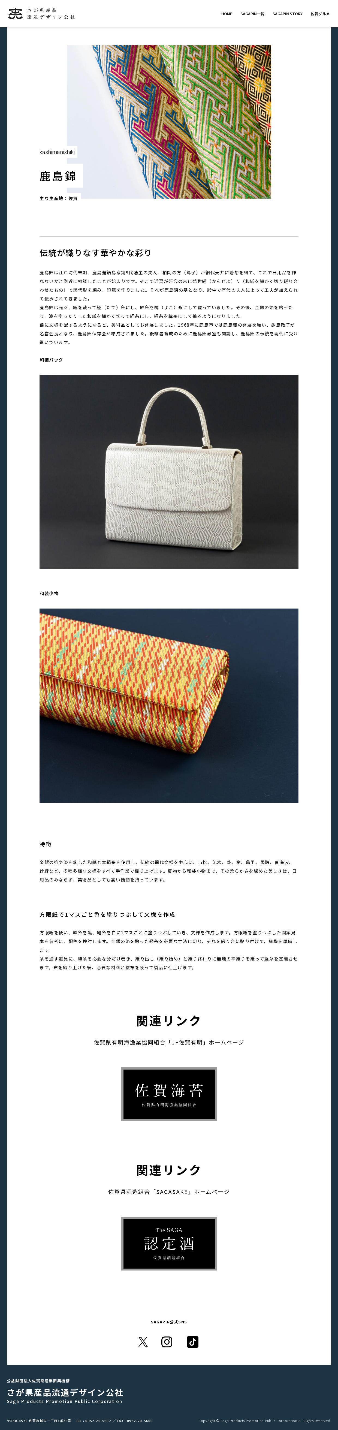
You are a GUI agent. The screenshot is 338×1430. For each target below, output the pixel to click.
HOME (226, 14)
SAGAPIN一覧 (252, 14)
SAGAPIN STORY (288, 14)
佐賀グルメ (320, 14)
